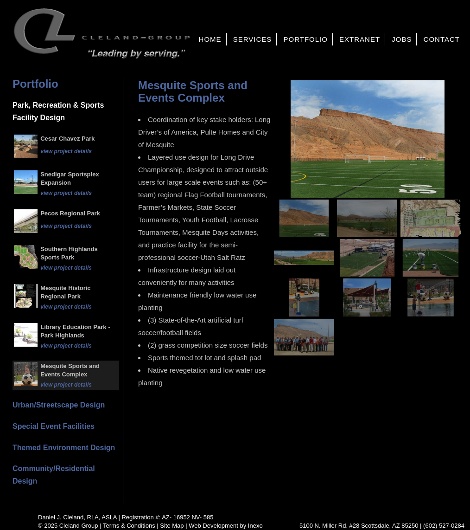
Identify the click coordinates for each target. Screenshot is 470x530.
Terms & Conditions (129, 525)
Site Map (172, 525)
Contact (442, 39)
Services (252, 39)
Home (210, 39)
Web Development (213, 525)
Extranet (359, 39)
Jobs (402, 39)
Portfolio (305, 39)
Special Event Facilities (54, 426)
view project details (66, 151)
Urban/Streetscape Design (59, 405)
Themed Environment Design (64, 448)
